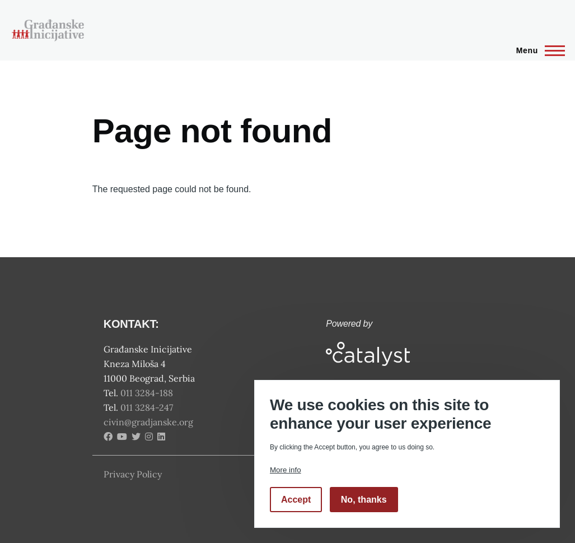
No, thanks (364, 499)
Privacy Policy (133, 474)
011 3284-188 (147, 392)
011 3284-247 (147, 407)
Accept (296, 499)
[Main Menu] (537, 50)
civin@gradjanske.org (148, 422)
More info (285, 470)
